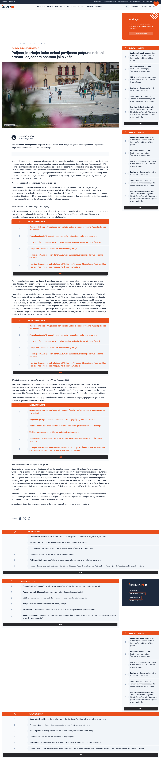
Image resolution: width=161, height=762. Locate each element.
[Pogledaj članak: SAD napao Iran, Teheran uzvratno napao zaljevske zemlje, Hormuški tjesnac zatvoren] (60, 256)
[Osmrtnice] (98, 2)
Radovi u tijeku (135, 597)
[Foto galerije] (144, 7)
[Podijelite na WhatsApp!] (29, 518)
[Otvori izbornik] (156, 3)
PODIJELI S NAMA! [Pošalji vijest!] (141, 33)
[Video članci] (152, 7)
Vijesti (50, 7)
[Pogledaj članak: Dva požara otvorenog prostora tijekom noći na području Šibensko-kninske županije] (60, 242)
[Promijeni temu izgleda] (127, 6)
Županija (58, 7)
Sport (73, 7)
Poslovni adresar (136, 601)
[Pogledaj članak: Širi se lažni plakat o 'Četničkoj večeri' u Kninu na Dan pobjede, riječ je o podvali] (60, 228)
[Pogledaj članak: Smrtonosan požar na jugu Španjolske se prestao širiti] (60, 236)
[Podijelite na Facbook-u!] (20, 518)
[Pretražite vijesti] (147, 2)
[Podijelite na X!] (24, 518)
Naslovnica (15, 44)
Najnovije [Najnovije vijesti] (41, 7)
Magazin (90, 7)
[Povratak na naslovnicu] (8, 6)
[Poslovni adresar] (136, 2)
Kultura (81, 7)
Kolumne (98, 7)
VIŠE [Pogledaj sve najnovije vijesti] (60, 273)
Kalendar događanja (137, 594)
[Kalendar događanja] (110, 2)
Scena (66, 7)
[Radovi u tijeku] (123, 2)
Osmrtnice (133, 590)
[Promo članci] (135, 7)
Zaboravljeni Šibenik (39, 44)
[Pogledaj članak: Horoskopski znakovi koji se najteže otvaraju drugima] (60, 249)
